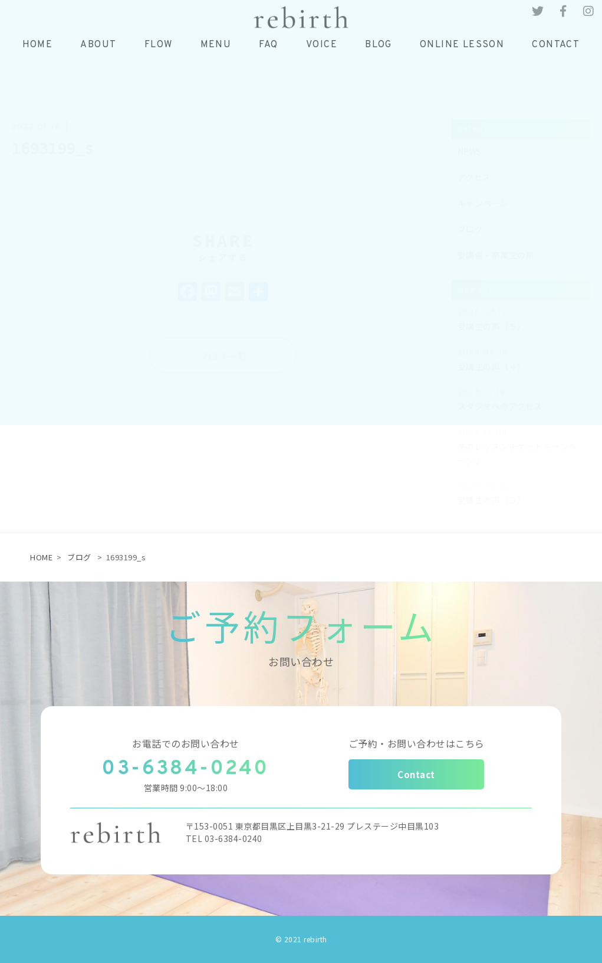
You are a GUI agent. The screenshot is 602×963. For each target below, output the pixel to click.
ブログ (79, 557)
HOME (41, 557)
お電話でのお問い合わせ (185, 743)
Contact (416, 774)
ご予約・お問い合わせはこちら (416, 743)
